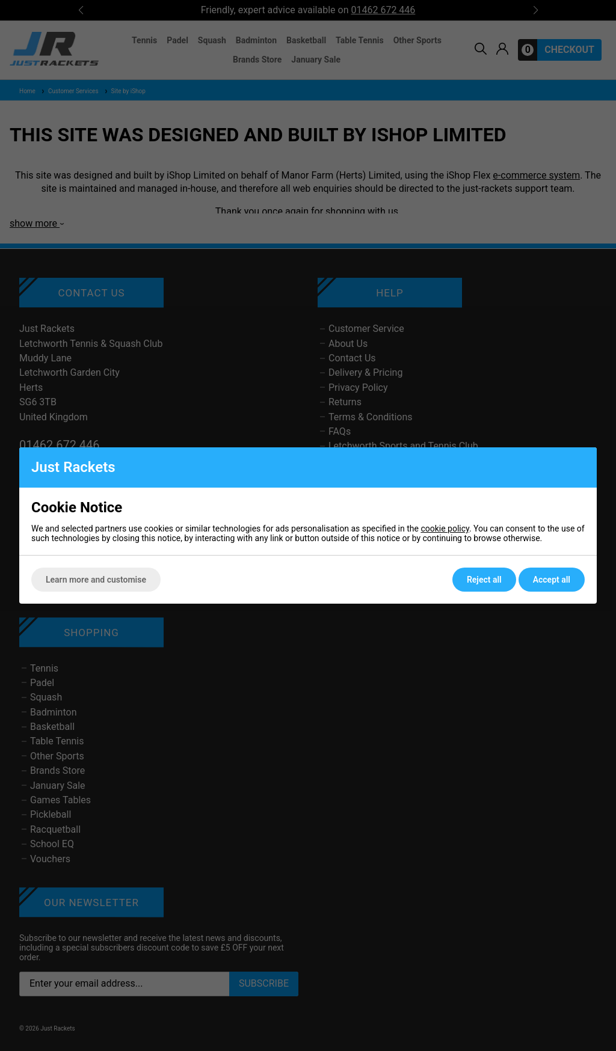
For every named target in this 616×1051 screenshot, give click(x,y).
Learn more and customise (96, 579)
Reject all (484, 579)
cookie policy (444, 528)
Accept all (551, 579)
